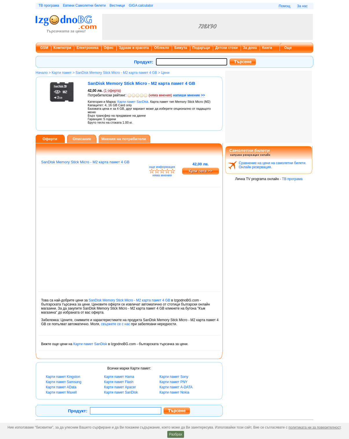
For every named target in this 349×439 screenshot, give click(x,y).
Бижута (180, 48)
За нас (302, 6)
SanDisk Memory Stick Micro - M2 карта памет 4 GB (116, 73)
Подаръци (201, 48)
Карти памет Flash (118, 382)
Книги (267, 48)
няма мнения (160, 95)
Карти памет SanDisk (90, 344)
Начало (42, 73)
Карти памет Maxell (61, 392)
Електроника (87, 48)
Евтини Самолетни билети (84, 5)
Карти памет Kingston (63, 377)
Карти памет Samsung (63, 382)
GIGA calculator (141, 5)
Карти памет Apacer (120, 387)
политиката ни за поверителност (315, 427)
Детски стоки (226, 48)
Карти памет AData (61, 387)
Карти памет (62, 73)
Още (288, 48)
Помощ (284, 6)
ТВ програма (48, 5)
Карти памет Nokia (174, 392)
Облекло (161, 48)
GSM (44, 48)
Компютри (62, 48)
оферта (112, 91)
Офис (109, 48)
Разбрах (175, 434)
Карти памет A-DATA (175, 387)
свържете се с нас (115, 324)
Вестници (117, 5)
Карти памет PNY (173, 382)
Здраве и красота (134, 48)
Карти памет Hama (119, 377)
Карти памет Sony (173, 377)
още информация (162, 167)
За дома (250, 48)
